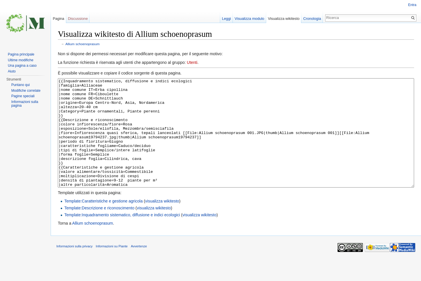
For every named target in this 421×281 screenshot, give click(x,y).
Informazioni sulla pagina (24, 104)
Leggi (226, 18)
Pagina (58, 18)
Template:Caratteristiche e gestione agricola (103, 222)
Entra (412, 5)
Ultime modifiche (20, 60)
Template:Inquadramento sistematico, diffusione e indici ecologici (122, 236)
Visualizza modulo (249, 18)
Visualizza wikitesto (284, 18)
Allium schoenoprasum (82, 44)
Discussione (78, 18)
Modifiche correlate (25, 91)
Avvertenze (139, 267)
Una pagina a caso (22, 66)
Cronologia (312, 18)
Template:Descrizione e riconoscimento (99, 229)
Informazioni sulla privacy (74, 267)
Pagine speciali (23, 96)
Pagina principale (21, 54)
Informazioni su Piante (112, 267)
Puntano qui (20, 85)
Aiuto (12, 71)
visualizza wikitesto (162, 222)
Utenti (192, 62)
